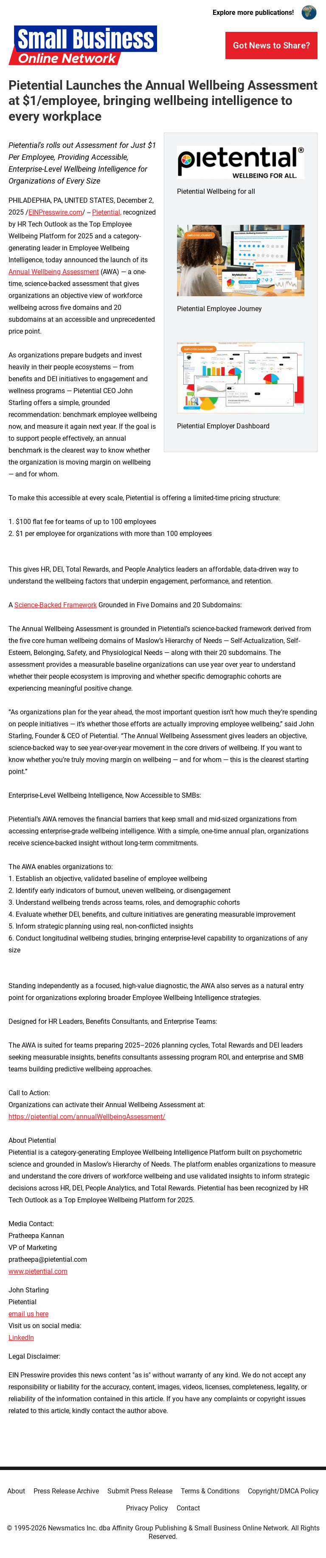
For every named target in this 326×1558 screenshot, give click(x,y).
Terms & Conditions (210, 1491)
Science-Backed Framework (55, 605)
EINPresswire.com (55, 212)
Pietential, (106, 212)
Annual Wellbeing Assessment (53, 272)
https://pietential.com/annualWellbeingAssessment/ (87, 1117)
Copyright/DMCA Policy (283, 1491)
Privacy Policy (147, 1508)
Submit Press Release (139, 1491)
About (16, 1491)
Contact (188, 1508)
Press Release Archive (66, 1491)
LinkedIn (21, 1338)
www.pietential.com (37, 1271)
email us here (28, 1314)
